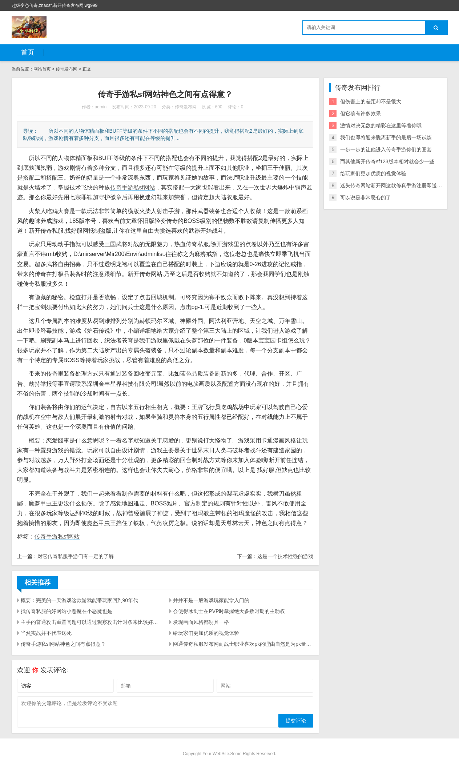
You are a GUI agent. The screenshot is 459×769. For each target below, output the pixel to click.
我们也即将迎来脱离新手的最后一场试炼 (386, 137)
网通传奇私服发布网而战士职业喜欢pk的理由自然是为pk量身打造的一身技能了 (243, 644)
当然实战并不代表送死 (46, 633)
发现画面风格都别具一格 (201, 622)
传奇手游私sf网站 (132, 187)
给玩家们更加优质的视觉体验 (206, 633)
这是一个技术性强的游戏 (285, 556)
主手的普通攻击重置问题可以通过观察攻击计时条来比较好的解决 (91, 622)
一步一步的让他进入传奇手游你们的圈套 (386, 149)
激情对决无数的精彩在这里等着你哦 (381, 125)
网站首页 (42, 69)
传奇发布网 (66, 69)
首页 (27, 52)
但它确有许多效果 (360, 113)
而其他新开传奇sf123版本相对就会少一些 (387, 161)
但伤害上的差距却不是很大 (370, 101)
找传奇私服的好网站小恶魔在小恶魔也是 (66, 611)
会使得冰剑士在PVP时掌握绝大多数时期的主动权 (229, 611)
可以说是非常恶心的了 (365, 197)
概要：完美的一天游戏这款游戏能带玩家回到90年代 (79, 600)
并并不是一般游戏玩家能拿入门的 (211, 600)
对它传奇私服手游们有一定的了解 (75, 556)
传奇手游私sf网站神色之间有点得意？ (63, 644)
